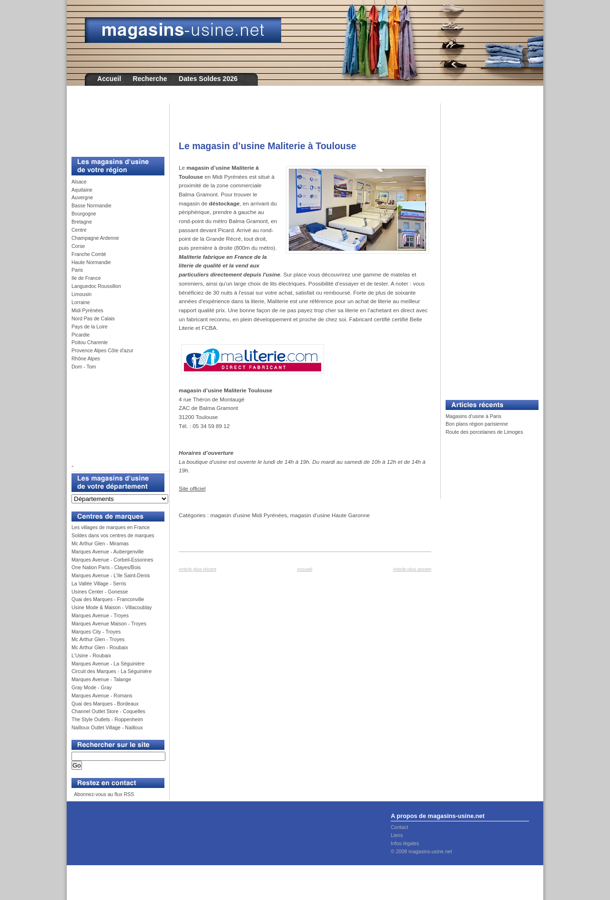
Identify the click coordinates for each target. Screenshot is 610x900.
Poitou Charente (89, 342)
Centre (79, 230)
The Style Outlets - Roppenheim (107, 719)
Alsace (79, 181)
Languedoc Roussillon (96, 286)
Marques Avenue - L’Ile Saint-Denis (110, 575)
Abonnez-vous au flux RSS (103, 794)
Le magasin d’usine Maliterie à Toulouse (267, 146)
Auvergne (82, 197)
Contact (399, 827)
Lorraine (80, 302)
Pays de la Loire (89, 326)
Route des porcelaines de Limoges (484, 432)
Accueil (109, 78)
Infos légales (405, 843)
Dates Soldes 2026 (208, 78)
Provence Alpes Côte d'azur (102, 350)
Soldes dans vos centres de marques (112, 535)
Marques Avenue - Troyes (100, 615)
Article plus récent (197, 569)
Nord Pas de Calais (93, 318)
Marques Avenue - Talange (101, 679)
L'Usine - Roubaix (91, 655)
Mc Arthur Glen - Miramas (100, 543)
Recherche (150, 78)
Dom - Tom (83, 366)
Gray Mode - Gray (91, 687)
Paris (77, 270)
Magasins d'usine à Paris (473, 416)
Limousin (81, 294)
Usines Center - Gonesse (99, 591)
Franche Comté (88, 254)
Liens (397, 835)
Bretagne (81, 222)
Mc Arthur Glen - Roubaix (99, 647)
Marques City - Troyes (96, 631)
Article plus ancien (412, 569)
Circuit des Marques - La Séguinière (111, 671)
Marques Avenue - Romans (101, 695)
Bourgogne (83, 213)
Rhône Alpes (85, 358)
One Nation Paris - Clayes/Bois (106, 567)
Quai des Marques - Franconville (107, 599)
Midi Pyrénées (87, 310)
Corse (78, 246)
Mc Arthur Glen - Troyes (97, 639)
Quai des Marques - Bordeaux (105, 703)
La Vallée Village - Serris (98, 583)
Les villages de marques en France (110, 527)
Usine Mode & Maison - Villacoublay (111, 607)
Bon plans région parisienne (477, 424)
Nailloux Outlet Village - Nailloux (107, 727)
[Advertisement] (114, 124)
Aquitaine (81, 190)
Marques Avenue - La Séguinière (107, 663)
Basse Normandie (91, 205)
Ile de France (86, 278)
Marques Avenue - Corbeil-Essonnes (112, 559)
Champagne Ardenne (95, 238)
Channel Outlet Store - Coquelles (108, 711)
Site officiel (192, 488)
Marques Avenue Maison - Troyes (108, 623)
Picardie (80, 335)
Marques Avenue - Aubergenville (107, 551)
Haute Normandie (91, 262)
